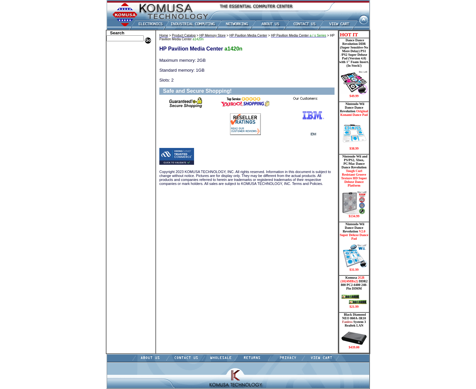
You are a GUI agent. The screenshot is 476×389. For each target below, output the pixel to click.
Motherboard (119, 115)
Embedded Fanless (124, 95)
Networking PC (121, 120)
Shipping (115, 139)
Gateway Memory (123, 154)
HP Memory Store (123, 60)
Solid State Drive (122, 144)
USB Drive (117, 149)
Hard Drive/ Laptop (125, 85)
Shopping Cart (120, 164)
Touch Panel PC (121, 125)
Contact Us (117, 169)
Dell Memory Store (124, 55)
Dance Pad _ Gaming (126, 75)
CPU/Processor (121, 70)
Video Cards (118, 129)
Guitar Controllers (124, 159)
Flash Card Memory (125, 100)
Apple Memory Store (126, 50)
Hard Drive (118, 80)
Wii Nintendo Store (124, 134)
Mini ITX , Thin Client (127, 110)
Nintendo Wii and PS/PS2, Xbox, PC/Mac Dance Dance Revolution (354, 186)
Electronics (117, 90)
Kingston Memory (123, 65)
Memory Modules (123, 105)
